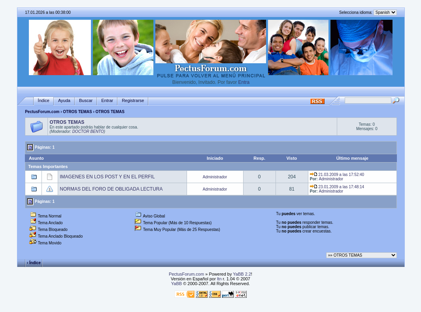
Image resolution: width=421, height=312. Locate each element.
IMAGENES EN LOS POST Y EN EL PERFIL (107, 177)
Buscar (85, 100)
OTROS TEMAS (77, 112)
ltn (219, 278)
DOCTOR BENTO (88, 131)
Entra (244, 82)
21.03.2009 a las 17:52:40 (337, 174)
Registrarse (133, 100)
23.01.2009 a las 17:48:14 (337, 187)
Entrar (107, 100)
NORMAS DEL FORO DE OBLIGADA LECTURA (111, 189)
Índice (43, 100)
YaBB (176, 283)
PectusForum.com (42, 112)
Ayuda (64, 100)
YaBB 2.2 (242, 274)
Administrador (215, 177)
